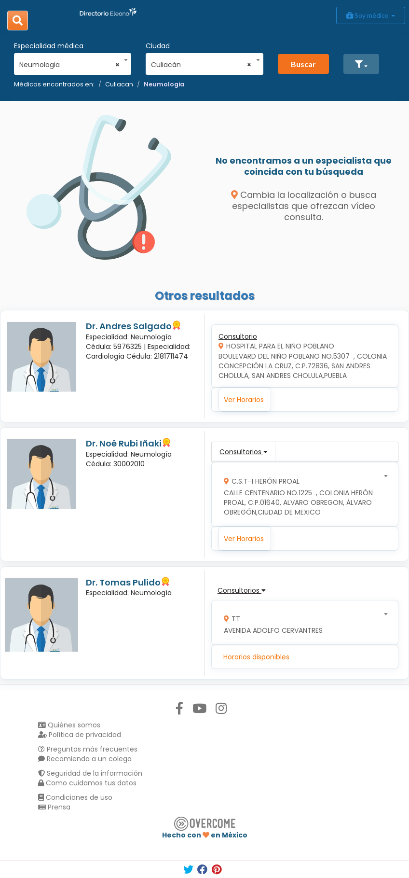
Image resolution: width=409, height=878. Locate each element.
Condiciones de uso (75, 797)
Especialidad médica (48, 46)
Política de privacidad (79, 734)
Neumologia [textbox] (69, 64)
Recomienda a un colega (85, 759)
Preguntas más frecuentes (87, 749)
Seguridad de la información (90, 773)
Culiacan (119, 84)
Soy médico (370, 15)
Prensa (54, 807)
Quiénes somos (69, 725)
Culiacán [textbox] (201, 64)
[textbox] (302, 494)
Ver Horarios (244, 399)
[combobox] (69, 62)
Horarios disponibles (256, 657)
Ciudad (158, 46)
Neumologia (164, 84)
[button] (361, 64)
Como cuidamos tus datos (87, 783)
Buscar (303, 64)
